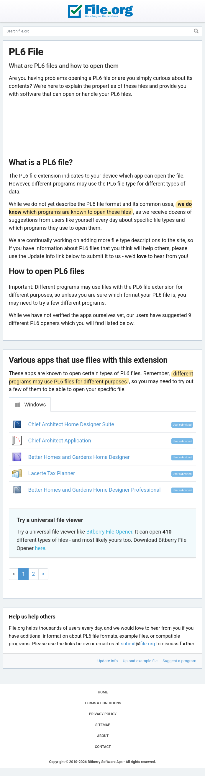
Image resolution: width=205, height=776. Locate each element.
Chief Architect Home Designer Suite (71, 424)
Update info (107, 660)
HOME (103, 692)
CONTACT (103, 747)
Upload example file (140, 660)
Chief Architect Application (59, 440)
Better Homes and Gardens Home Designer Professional (94, 490)
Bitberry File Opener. (110, 532)
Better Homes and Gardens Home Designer (79, 457)
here (40, 548)
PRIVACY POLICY (103, 714)
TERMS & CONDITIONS (103, 703)
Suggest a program (179, 660)
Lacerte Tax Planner (51, 473)
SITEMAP (102, 725)
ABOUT (103, 736)
